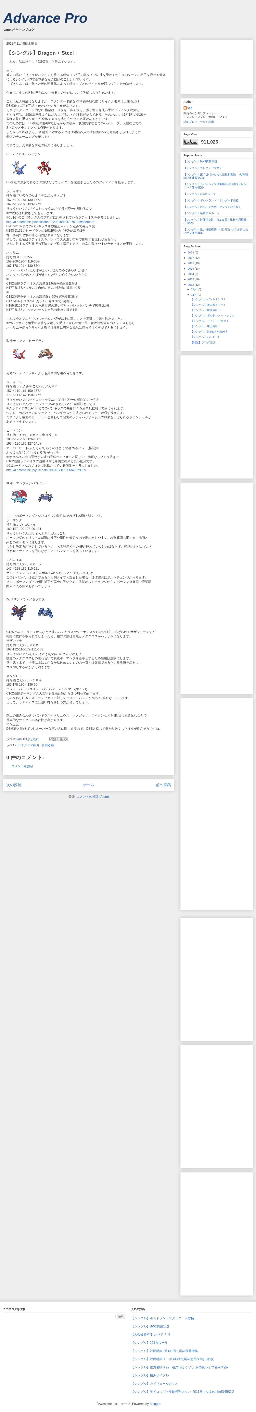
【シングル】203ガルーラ (200, 193)
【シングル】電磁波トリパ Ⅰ (207, 304)
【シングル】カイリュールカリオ (154, 1383)
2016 (191, 263)
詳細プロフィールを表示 (199, 121)
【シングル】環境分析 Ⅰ (205, 326)
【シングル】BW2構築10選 (200, 161)
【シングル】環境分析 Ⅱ (205, 310)
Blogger (155, 1404)
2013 (191, 279)
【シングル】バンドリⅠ (204, 336)
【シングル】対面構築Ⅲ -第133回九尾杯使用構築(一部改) (172, 1359)
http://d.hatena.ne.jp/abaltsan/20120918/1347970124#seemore (50, 222)
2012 (191, 284)
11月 (194, 294)
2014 (191, 273)
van (189, 108)
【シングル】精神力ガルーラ (201, 213)
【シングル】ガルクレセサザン (203, 167)
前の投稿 (163, 785)
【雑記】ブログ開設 (202, 342)
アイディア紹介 (29, 745)
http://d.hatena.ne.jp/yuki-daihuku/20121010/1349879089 (46, 470)
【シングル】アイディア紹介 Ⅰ (209, 320)
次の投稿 (13, 785)
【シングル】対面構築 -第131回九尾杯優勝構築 (164, 1351)
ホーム (88, 785)
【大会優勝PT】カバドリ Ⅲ (150, 1334)
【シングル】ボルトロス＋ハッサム (212, 315)
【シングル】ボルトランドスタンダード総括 (211, 200)
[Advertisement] (213, 66)
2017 (191, 257)
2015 (191, 268)
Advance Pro (45, 18)
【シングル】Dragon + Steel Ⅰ (208, 331)
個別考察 (47, 745)
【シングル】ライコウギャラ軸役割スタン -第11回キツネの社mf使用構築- (183, 1391)
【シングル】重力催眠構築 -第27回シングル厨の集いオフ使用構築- (179, 1367)
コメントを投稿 (22, 766)
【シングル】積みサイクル (150, 1375)
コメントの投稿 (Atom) (92, 796)
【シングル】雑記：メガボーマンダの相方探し (214, 206)
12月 (194, 289)
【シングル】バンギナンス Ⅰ (207, 299)
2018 (191, 252)
